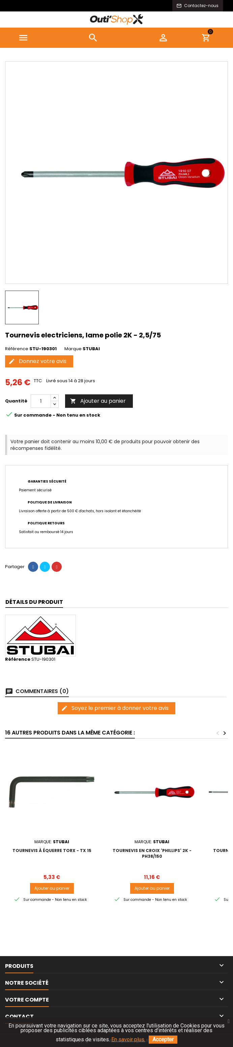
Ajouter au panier (98, 401)
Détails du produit (34, 602)
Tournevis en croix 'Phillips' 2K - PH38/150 (152, 853)
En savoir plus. (128, 1039)
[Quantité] (41, 401)
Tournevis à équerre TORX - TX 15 (51, 850)
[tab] (34, 602)
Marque (73, 349)
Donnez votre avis (37, 361)
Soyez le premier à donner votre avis (115, 708)
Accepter (163, 1039)
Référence (16, 349)
